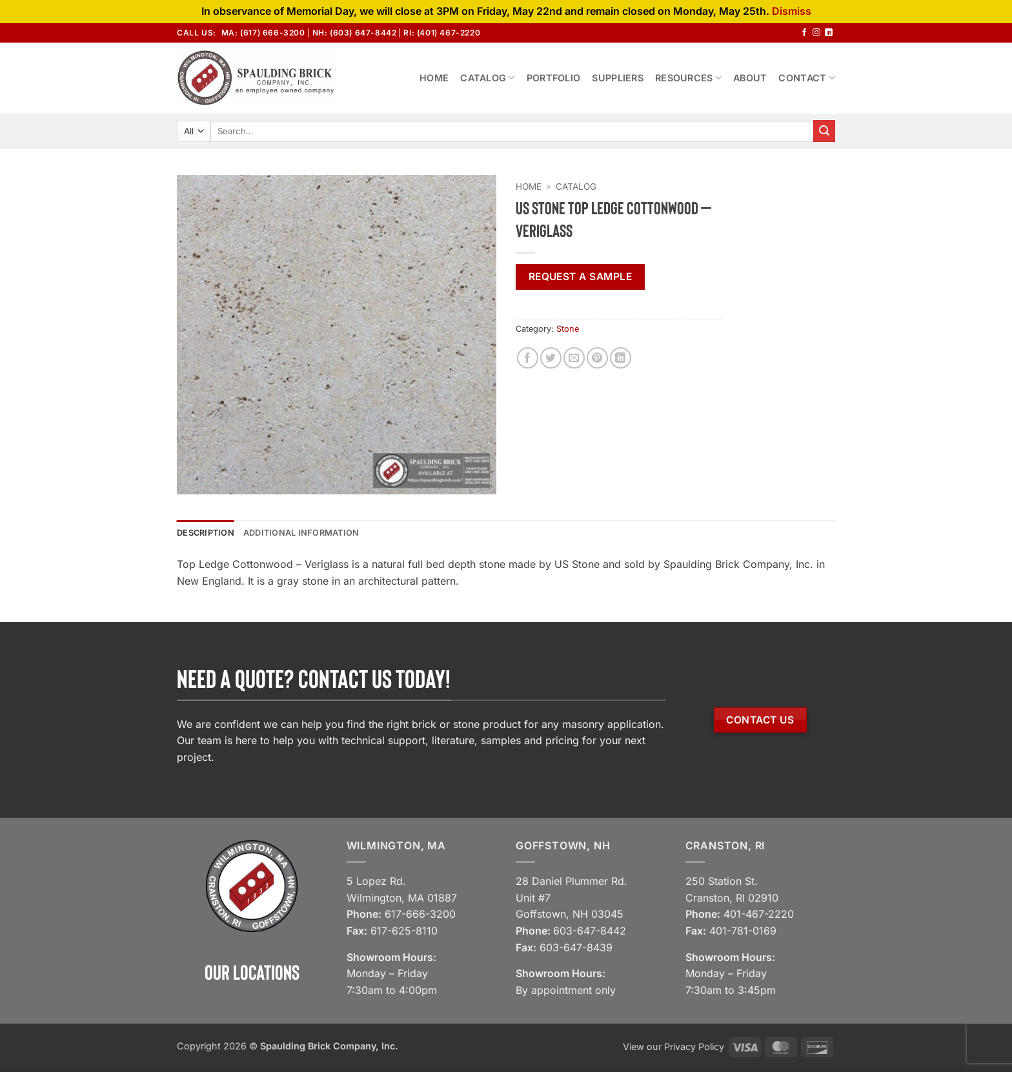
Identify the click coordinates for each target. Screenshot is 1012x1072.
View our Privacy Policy (673, 1046)
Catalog (487, 78)
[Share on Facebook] (527, 358)
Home (434, 77)
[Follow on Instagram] (816, 32)
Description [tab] (205, 533)
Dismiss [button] (791, 11)
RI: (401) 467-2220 (441, 32)
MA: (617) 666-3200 (263, 32)
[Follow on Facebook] (804, 32)
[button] (194, 478)
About (750, 77)
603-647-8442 (589, 930)
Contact (806, 78)
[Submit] (824, 131)
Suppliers (617, 77)
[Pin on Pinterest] (597, 358)
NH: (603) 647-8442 (354, 32)
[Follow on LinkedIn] (829, 32)
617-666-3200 (420, 913)
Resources (688, 78)
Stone (567, 329)
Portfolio (554, 77)
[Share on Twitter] (551, 358)
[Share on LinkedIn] (620, 358)
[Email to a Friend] (574, 358)
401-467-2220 (759, 913)
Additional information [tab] (301, 533)
